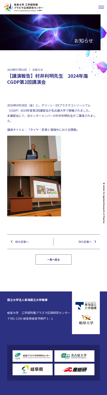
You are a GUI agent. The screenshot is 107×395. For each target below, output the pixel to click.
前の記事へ (22, 242)
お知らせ (37, 69)
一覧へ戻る (53, 259)
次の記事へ (85, 242)
